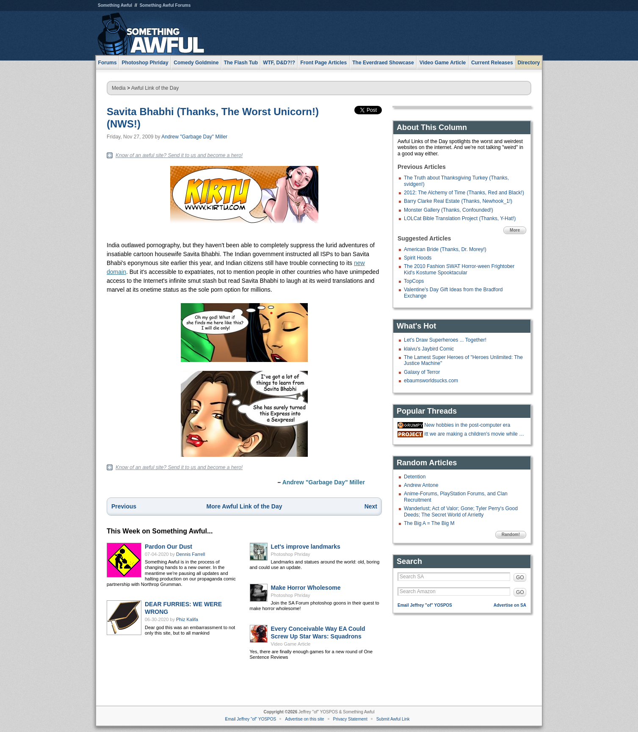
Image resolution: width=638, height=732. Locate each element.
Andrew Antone (421, 485)
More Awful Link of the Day (244, 506)
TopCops (414, 281)
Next (371, 506)
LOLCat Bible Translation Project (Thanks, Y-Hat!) (460, 218)
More (515, 230)
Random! (511, 534)
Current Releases (492, 63)
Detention (414, 477)
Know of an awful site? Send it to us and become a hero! (179, 155)
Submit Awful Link (393, 719)
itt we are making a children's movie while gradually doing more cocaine (474, 434)
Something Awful (115, 5)
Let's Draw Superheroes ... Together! (445, 340)
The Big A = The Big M (429, 523)
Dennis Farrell (190, 554)
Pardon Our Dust (168, 546)
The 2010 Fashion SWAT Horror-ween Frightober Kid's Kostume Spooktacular (459, 269)
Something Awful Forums (165, 5)
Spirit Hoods (417, 258)
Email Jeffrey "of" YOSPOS (425, 605)
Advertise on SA (510, 605)
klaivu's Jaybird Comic (429, 349)
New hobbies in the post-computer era (467, 425)
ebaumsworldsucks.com (431, 381)
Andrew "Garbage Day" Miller (194, 137)
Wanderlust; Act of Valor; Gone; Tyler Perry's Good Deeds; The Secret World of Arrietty (461, 511)
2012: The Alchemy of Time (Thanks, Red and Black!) (464, 193)
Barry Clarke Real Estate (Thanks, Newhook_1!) (458, 201)
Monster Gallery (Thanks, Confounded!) (448, 210)
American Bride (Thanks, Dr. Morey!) (445, 249)
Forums (107, 63)
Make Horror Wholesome (306, 587)
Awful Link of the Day (155, 88)
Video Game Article (291, 643)
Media (119, 88)
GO (520, 577)
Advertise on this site (304, 719)
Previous (123, 506)
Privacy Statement (350, 719)
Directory (529, 63)
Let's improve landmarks (305, 546)
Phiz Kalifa (187, 619)
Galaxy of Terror (422, 372)
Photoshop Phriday (290, 554)
